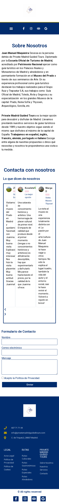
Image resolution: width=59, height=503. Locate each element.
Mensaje (6, 358)
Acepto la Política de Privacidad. (22, 378)
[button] (11, 28)
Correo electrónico (12, 348)
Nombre (6, 337)
